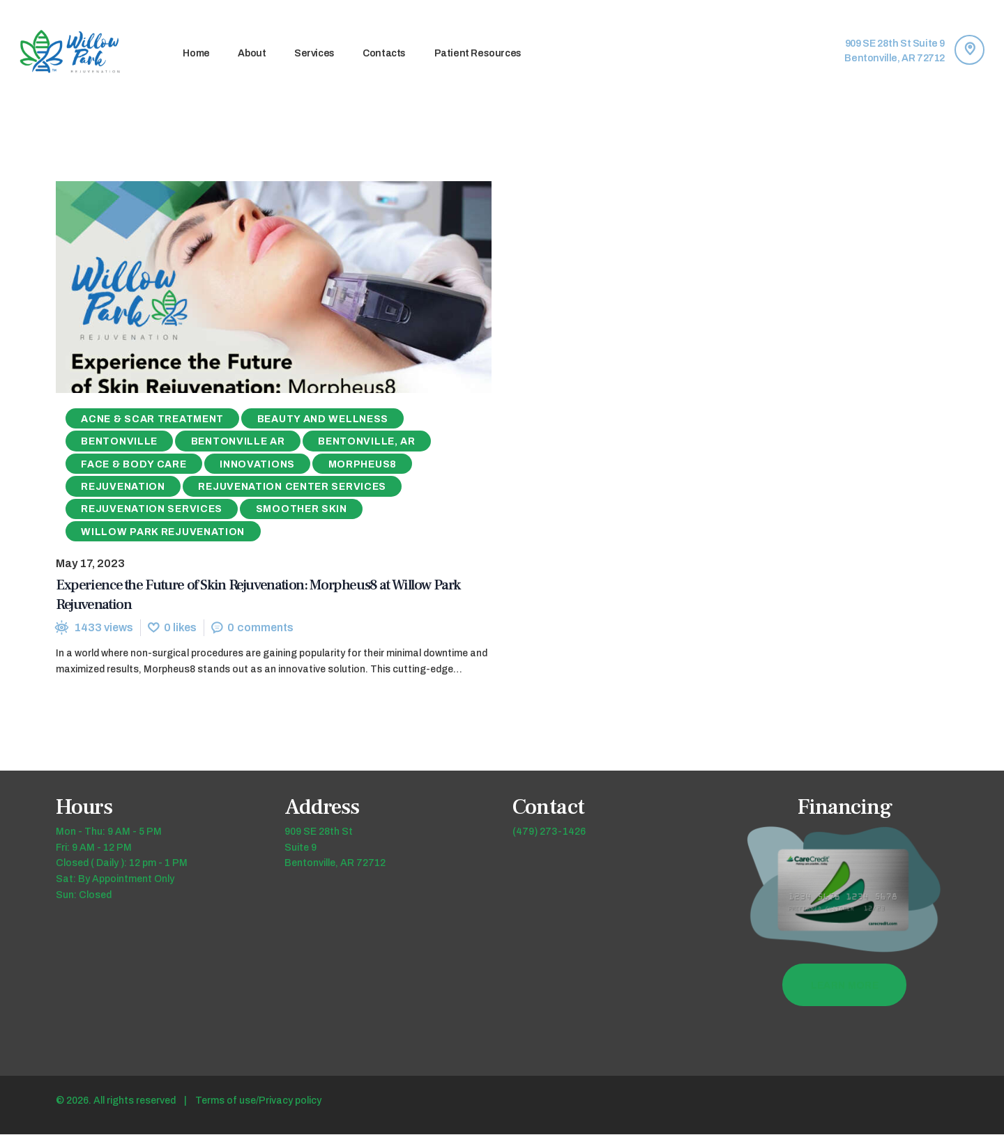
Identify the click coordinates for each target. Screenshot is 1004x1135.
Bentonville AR (238, 442)
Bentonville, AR (367, 442)
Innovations (257, 464)
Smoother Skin (301, 509)
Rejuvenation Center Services (292, 487)
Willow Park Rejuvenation (163, 532)
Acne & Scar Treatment (152, 420)
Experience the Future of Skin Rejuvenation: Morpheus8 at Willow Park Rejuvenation (257, 595)
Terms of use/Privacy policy (258, 1101)
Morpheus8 (362, 464)
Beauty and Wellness (322, 420)
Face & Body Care (133, 464)
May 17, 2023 (90, 564)
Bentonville (119, 442)
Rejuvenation (123, 487)
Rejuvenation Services (151, 509)
